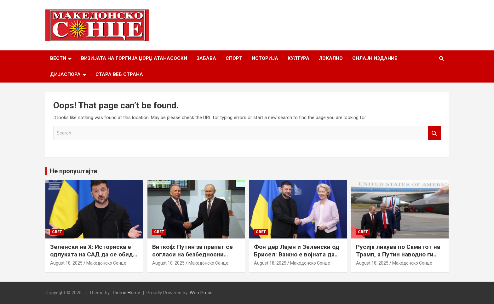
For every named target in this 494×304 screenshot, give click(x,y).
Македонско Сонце (106, 263)
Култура (298, 58)
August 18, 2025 (66, 263)
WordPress (201, 292)
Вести (58, 58)
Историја (265, 58)
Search (434, 133)
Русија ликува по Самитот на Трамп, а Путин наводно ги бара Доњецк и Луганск (398, 254)
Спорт (234, 58)
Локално (331, 58)
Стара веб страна (119, 74)
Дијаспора (65, 74)
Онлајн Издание (374, 58)
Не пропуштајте (73, 171)
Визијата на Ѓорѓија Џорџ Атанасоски (134, 58)
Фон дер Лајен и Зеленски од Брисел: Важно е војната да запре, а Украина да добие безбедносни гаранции (296, 258)
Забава (206, 58)
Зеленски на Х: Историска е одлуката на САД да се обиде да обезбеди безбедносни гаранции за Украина (93, 258)
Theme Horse (126, 292)
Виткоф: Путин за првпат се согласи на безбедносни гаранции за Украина (192, 254)
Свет (57, 232)
